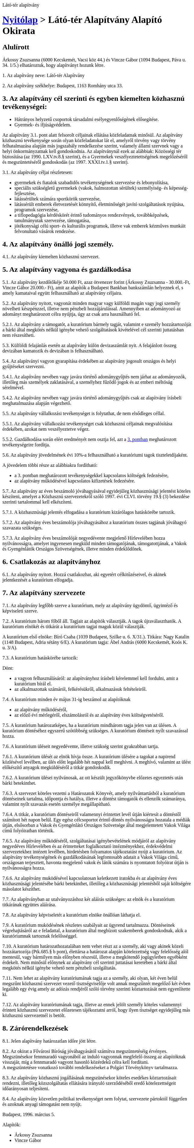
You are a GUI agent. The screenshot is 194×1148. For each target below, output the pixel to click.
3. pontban (137, 439)
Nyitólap (20, 19)
